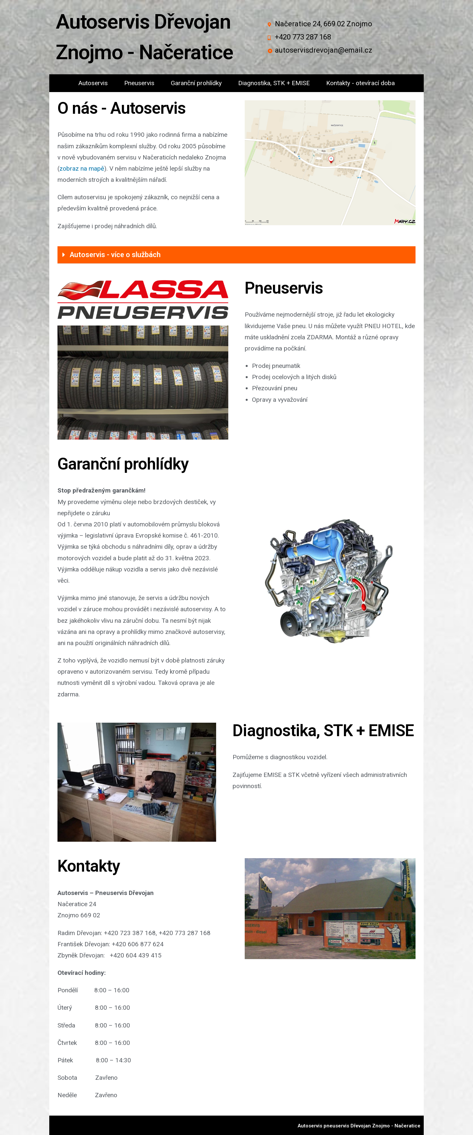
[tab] (236, 255)
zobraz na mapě (81, 168)
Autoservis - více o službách (115, 255)
